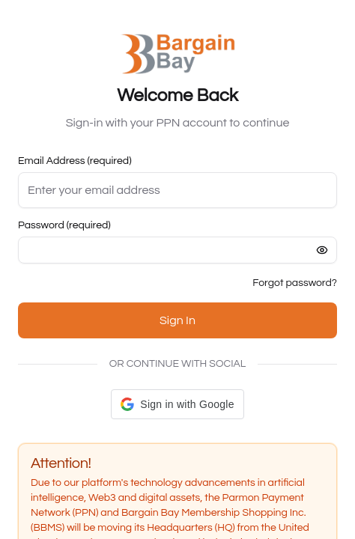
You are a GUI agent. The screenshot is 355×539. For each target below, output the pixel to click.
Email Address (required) (75, 161)
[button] (177, 404)
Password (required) (64, 225)
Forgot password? (294, 283)
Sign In (177, 320)
